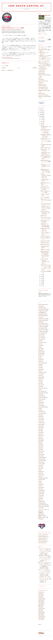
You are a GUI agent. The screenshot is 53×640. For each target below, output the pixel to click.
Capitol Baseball (41, 71)
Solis (39, 485)
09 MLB (39, 317)
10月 (42, 121)
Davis (39, 375)
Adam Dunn (40, 611)
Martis (39, 430)
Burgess (40, 359)
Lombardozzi (40, 422)
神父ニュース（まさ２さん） (44, 61)
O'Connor (40, 451)
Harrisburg (40, 405)
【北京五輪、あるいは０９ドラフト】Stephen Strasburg (46, 208)
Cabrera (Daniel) (41, 362)
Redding (40, 471)
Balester (40, 348)
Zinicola (39, 507)
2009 (41, 114)
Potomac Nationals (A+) (43, 538)
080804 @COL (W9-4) (45, 236)
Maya (39, 433)
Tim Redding (40, 596)
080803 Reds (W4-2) (45, 242)
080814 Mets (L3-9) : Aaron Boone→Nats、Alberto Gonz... (46, 212)
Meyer (39, 436)
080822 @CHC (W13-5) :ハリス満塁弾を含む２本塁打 (46, 157)
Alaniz (39, 340)
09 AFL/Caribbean (42, 315)
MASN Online (41, 79)
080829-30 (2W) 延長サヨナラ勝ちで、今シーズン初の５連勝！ (46, 135)
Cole (39, 370)
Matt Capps (40, 606)
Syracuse (40, 492)
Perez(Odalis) (17, 58)
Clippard (40, 369)
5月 (42, 278)
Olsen (39, 452)
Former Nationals (41, 388)
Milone (39, 441)
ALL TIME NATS (41, 342)
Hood (39, 410)
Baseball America (41, 84)
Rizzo (39, 476)
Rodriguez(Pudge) (42, 477)
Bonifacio (40, 354)
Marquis (40, 425)
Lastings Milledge (41, 598)
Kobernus (40, 418)
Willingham (40, 501)
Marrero (40, 427)
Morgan (39, 444)
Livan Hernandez (41, 616)
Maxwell (40, 432)
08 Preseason (41, 307)
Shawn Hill (40, 597)
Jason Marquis (41, 615)
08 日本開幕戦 (41, 312)
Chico (39, 367)
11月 (42, 119)
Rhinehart (40, 474)
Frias (39, 389)
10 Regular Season (42, 325)
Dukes (39, 381)
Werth (39, 498)
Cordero (40, 373)
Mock (39, 443)
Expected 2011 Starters (45, 240)
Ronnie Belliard (41, 602)
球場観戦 (40, 512)
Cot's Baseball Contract (43, 87)
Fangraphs (40, 82)
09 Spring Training (42, 320)
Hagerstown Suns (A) (42, 539)
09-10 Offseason (41, 323)
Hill (39, 408)
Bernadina (40, 353)
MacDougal (40, 424)
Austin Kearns (41, 604)
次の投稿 (3, 67)
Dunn (39, 383)
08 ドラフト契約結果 (45, 197)
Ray (39, 470)
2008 (41, 116)
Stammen (40, 487)
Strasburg (40, 490)
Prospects (40, 463)
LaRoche (40, 421)
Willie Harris (40, 609)
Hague (39, 400)
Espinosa (40, 384)
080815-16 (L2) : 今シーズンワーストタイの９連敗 (46, 200)
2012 (41, 109)
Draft (39, 380)
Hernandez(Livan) (41, 407)
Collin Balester (41, 619)
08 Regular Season (9, 58)
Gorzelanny (40, 396)
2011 (41, 110)
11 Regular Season (42, 329)
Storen (39, 488)
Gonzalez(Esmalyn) (42, 392)
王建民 (39, 511)
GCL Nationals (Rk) (42, 542)
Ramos (39, 466)
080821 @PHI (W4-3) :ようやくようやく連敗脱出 (46, 162)
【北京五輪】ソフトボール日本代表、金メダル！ (46, 166)
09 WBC (40, 321)
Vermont (40, 495)
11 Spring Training (42, 331)
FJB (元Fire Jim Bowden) (43, 94)
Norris (39, 449)
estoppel (48, 15)
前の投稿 (34, 67)
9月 (42, 123)
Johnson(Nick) (41, 413)
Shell (39, 482)
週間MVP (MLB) (41, 515)
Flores (39, 386)
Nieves (39, 447)
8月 (42, 125)
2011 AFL (40, 336)
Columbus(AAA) (41, 372)
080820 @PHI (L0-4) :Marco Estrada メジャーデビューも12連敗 (46, 171)
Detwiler (40, 378)
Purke (39, 465)
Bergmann (40, 351)
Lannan (39, 419)
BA (39, 347)
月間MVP (40, 514)
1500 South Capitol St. (26, 6)
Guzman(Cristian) (41, 397)
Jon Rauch (40, 593)
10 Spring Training (42, 326)
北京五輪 (40, 518)
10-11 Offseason (41, 328)
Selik (39, 481)
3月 (42, 282)
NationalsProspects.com (43, 80)
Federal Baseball (41, 73)
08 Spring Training (42, 310)
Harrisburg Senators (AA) (43, 536)
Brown (39, 358)
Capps (39, 364)
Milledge (40, 440)
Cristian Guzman (41, 608)
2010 (41, 112)
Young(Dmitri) (41, 503)
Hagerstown (40, 399)
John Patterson (41, 592)
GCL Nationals (41, 391)
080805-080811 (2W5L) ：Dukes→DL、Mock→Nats (46, 230)
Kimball (39, 416)
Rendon (40, 473)
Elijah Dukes (40, 605)
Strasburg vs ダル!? (44, 186)
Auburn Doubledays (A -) (43, 541)
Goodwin (40, 394)
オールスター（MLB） (42, 509)
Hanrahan (40, 402)
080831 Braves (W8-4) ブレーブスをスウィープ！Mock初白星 (46, 131)
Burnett (39, 361)
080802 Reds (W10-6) (45, 244)
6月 (42, 276)
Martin (39, 429)
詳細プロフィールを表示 (42, 33)
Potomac (40, 462)
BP (39, 356)
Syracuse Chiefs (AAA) (43, 534)
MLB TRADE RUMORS (43, 88)
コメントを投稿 (5, 65)
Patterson (40, 454)
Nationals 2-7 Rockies (6, 29)
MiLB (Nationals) (41, 93)
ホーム (19, 67)
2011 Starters (41, 337)
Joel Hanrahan (41, 600)
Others (39, 624)
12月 (42, 117)
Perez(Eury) (40, 459)
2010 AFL (40, 334)
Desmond (40, 377)
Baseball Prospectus (42, 85)
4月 (42, 280)
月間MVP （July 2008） (45, 249)
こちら (39, 292)
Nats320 (40, 77)
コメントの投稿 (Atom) (8, 70)
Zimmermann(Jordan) (42, 506)
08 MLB (39, 306)
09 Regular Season (42, 318)
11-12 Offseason (41, 332)
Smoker (39, 484)
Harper (39, 403)
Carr (39, 365)
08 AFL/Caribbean (42, 304)
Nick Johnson (41, 601)
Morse (39, 446)
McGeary (40, 435)
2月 (42, 283)
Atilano (39, 345)
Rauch (39, 468)
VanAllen (40, 493)
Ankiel (39, 343)
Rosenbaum (40, 479)
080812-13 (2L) (44, 215)
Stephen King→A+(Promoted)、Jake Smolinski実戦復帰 (45, 225)
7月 (42, 274)
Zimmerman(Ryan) (42, 504)
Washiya (40, 496)
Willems (40, 500)
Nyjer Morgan (41, 613)
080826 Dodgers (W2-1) (45, 147)
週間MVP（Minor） (42, 517)
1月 (42, 285)
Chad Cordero (41, 594)
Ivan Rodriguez (41, 617)
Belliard (39, 350)
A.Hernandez (41, 339)
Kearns (39, 414)
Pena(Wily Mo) (41, 457)
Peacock (40, 455)
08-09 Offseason (41, 314)
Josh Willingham (41, 612)
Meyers (39, 438)
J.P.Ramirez (40, 411)
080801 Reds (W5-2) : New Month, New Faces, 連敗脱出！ (45, 253)
